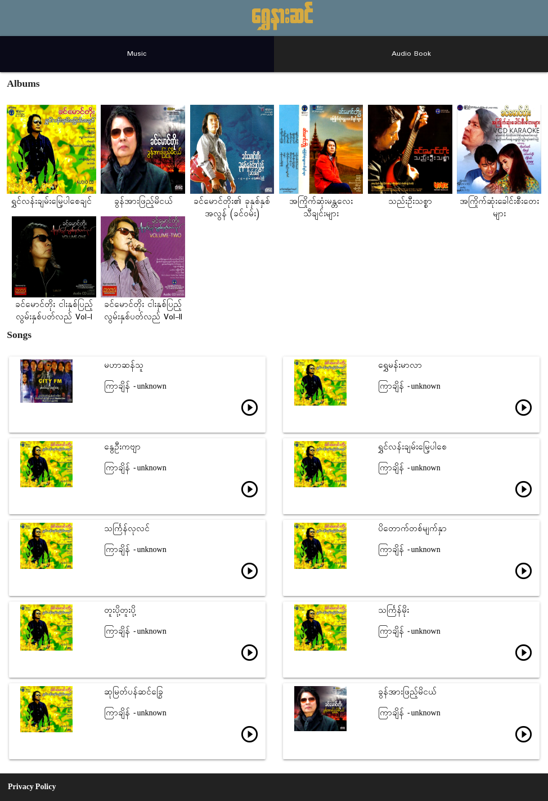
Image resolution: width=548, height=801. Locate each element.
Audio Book (411, 54)
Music (137, 54)
